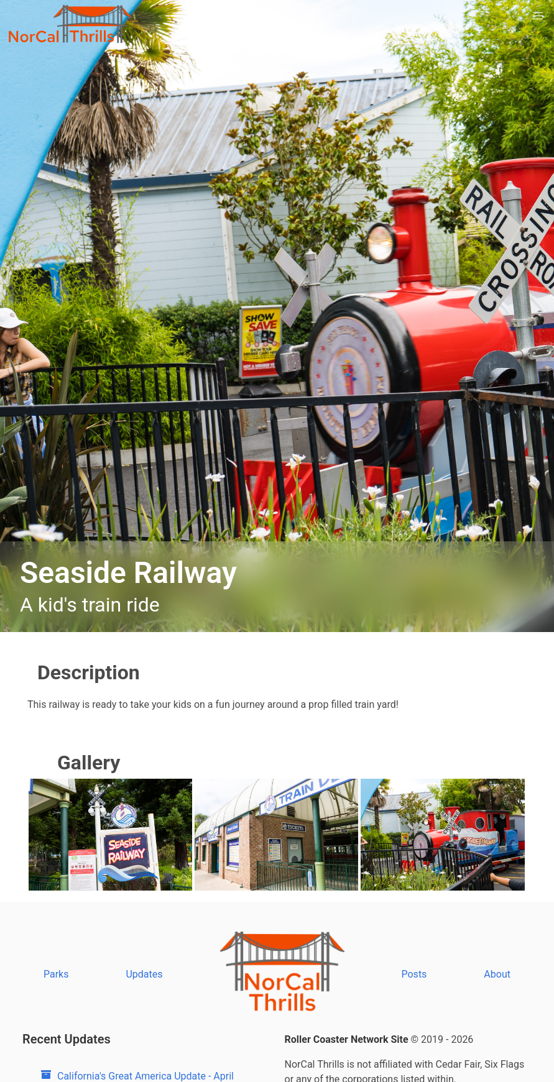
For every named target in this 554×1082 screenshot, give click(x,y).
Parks (56, 974)
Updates (144, 974)
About (497, 974)
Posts (414, 974)
